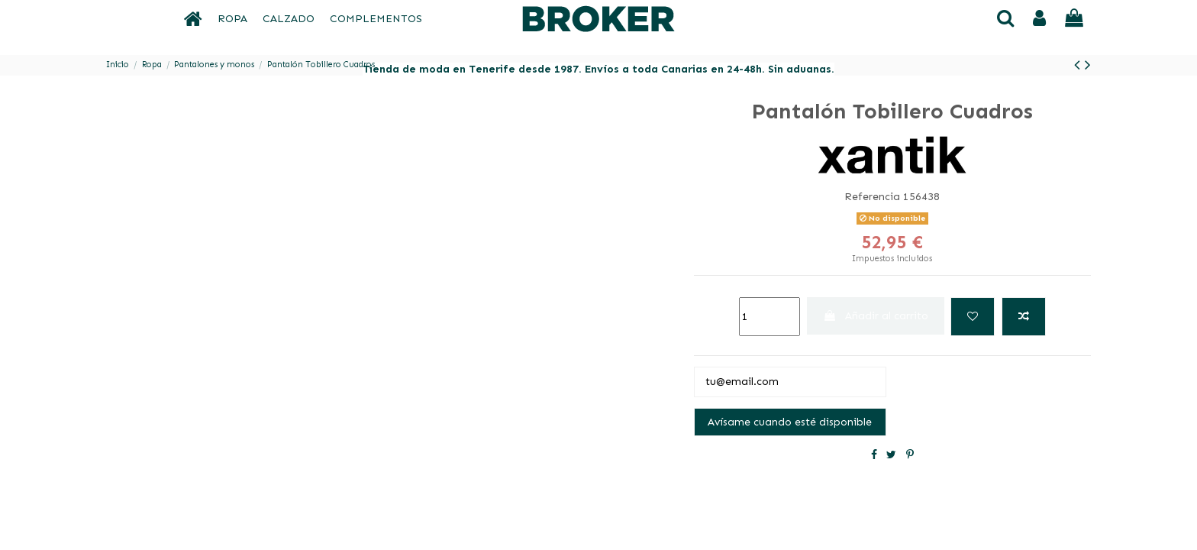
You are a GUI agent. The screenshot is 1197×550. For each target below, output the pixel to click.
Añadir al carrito (875, 315)
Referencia (872, 196)
